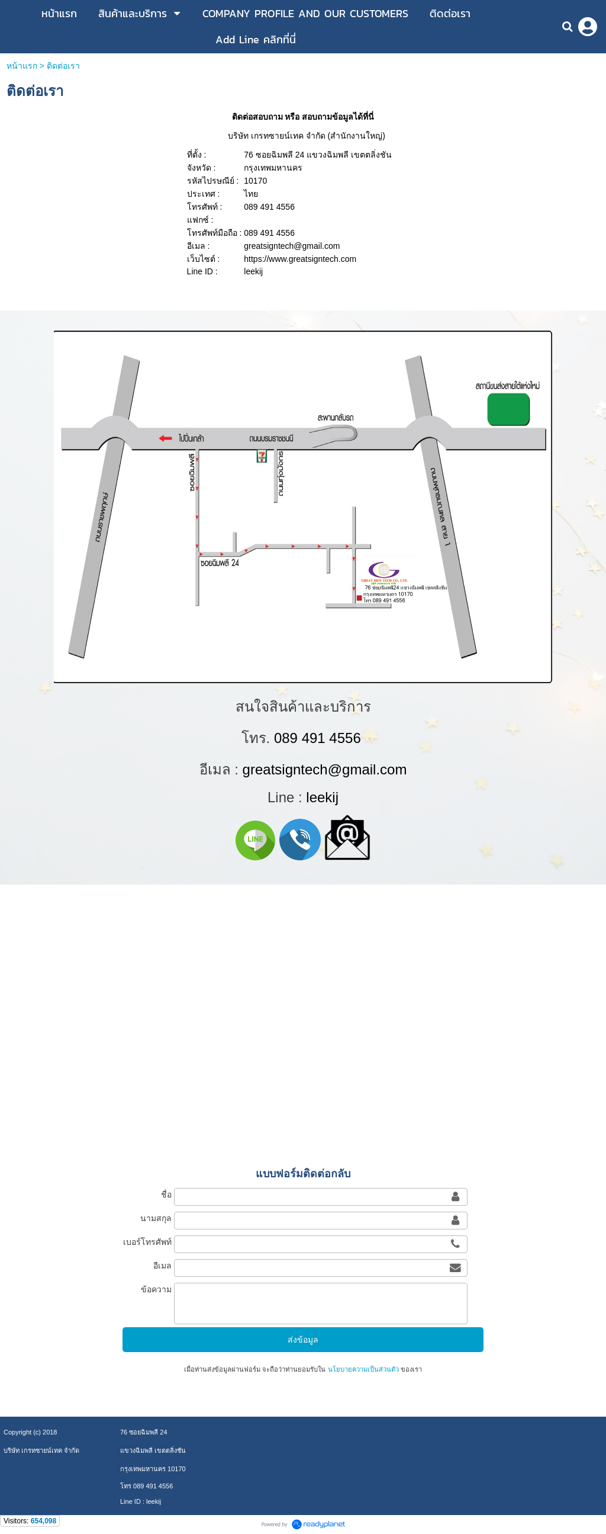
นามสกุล (156, 1218)
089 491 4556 (317, 738)
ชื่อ (166, 1194)
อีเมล (162, 1265)
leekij (322, 797)
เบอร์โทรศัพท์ (147, 1242)
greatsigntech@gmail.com (325, 769)
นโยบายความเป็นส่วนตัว (363, 1369)
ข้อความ (156, 1289)
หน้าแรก (22, 66)
